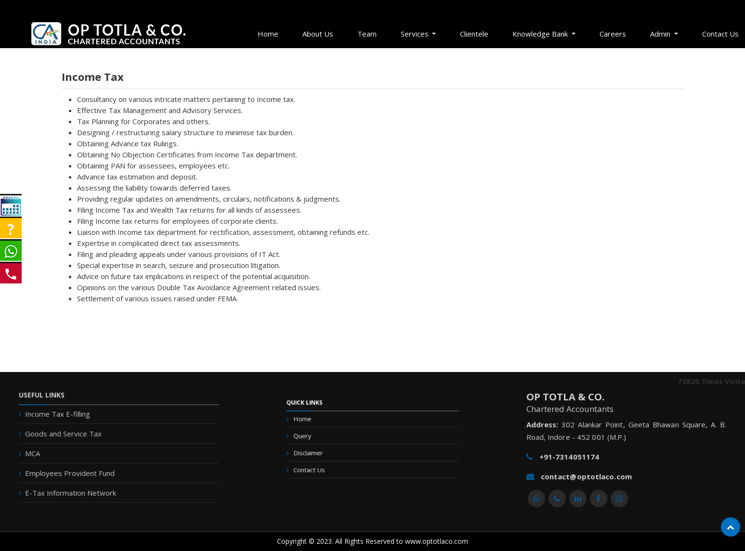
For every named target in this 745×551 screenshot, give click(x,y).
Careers (613, 33)
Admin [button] (661, 33)
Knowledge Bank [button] (541, 33)
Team (367, 33)
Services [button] (416, 33)
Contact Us (324, 464)
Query (319, 439)
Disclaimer (323, 451)
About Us (317, 33)
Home (268, 33)
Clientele (474, 33)
